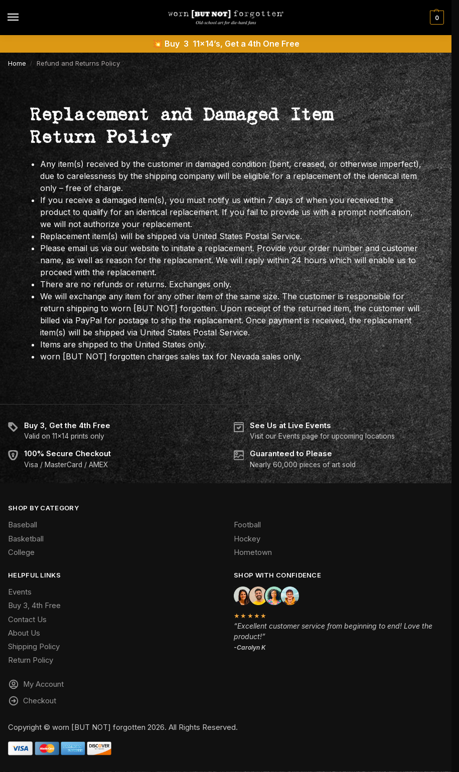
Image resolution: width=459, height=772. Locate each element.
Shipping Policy (34, 646)
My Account (36, 686)
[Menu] (23, 17)
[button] (435, 18)
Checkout (32, 702)
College (21, 552)
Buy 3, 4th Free (34, 605)
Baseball (22, 524)
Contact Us (27, 619)
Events (20, 592)
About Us (24, 633)
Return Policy (30, 660)
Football (247, 524)
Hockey (247, 538)
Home (17, 63)
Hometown (253, 552)
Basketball (26, 538)
